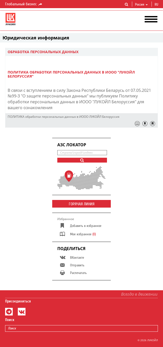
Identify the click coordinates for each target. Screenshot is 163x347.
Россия (141, 5)
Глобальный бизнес (24, 4)
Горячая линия (81, 204)
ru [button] (157, 5)
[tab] (81, 52)
